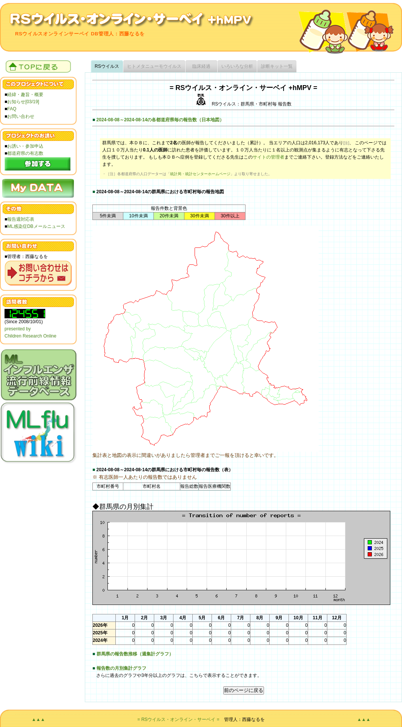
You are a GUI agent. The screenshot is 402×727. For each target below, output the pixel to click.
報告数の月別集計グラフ (121, 668)
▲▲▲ (38, 719)
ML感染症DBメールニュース (36, 226)
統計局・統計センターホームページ (200, 174)
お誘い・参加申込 (25, 146)
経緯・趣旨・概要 (25, 94)
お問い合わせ (20, 116)
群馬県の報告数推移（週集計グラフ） (135, 654)
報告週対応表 (20, 219)
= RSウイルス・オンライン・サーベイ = (178, 719)
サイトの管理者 (268, 157)
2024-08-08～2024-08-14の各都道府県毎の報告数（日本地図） (160, 119)
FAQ (11, 108)
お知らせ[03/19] (23, 101)
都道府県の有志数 (25, 153)
